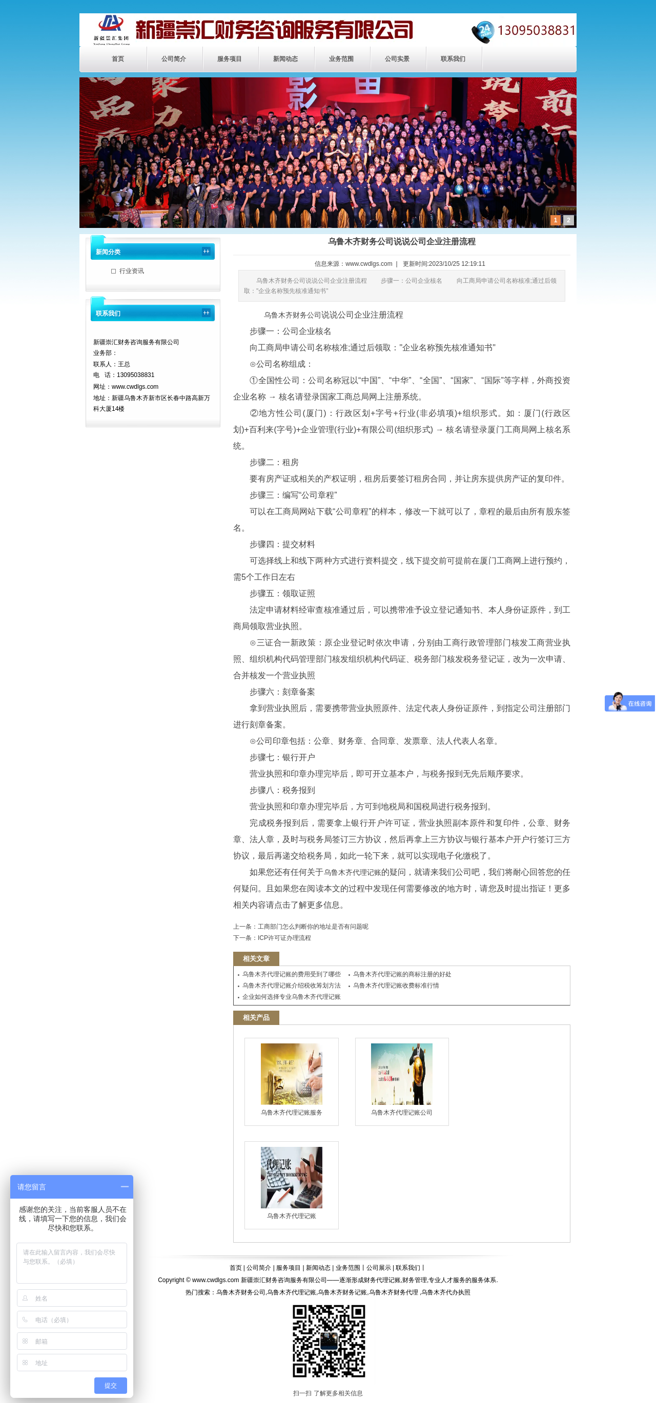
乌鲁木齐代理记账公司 (402, 1079)
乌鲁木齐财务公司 (292, 315)
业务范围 (341, 58)
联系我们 (453, 58)
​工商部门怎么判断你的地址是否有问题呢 (313, 926)
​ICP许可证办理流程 (284, 937)
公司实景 (397, 58)
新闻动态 (285, 58)
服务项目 (229, 58)
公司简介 (173, 58)
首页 (118, 58)
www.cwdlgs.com (368, 263)
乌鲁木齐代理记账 (352, 872)
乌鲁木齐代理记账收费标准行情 (396, 985)
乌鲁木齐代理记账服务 (291, 1079)
